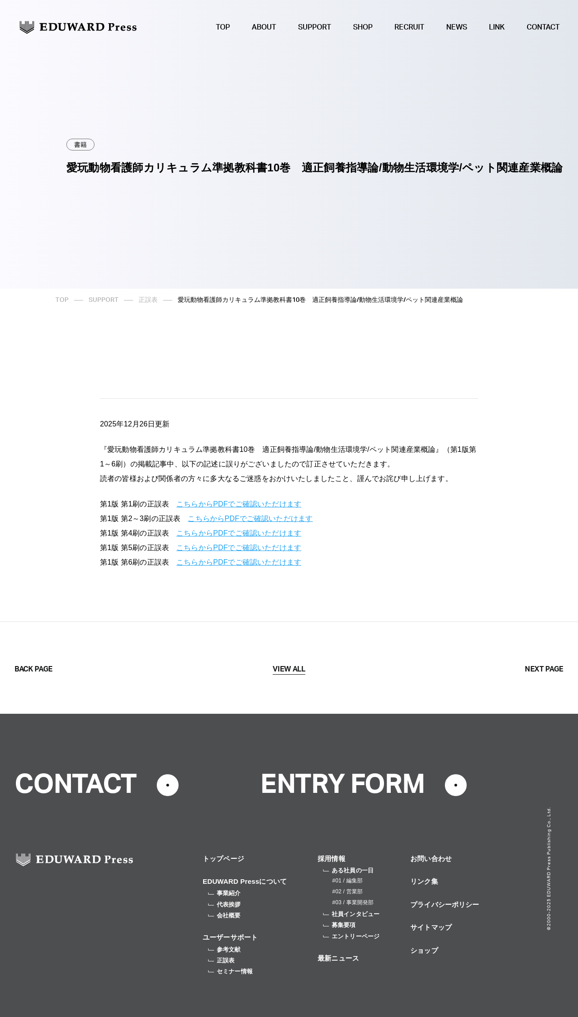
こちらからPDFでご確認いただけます (238, 504)
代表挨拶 (224, 904)
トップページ (223, 858)
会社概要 (224, 915)
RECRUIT (409, 27)
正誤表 (148, 300)
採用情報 (331, 858)
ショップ (424, 950)
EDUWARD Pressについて (245, 881)
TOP (223, 27)
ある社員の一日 (348, 870)
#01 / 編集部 (347, 880)
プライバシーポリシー (444, 904)
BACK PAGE (34, 669)
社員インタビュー (351, 914)
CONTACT (543, 27)
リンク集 (424, 881)
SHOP (363, 27)
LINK (497, 27)
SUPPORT (314, 27)
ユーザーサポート (230, 937)
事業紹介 (224, 893)
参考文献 (224, 949)
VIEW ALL (289, 669)
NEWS (456, 27)
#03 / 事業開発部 (353, 902)
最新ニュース (338, 958)
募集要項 (339, 925)
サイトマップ (431, 927)
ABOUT (264, 27)
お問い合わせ (431, 858)
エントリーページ (351, 936)
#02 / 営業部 (347, 891)
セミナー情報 (230, 971)
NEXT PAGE (544, 669)
